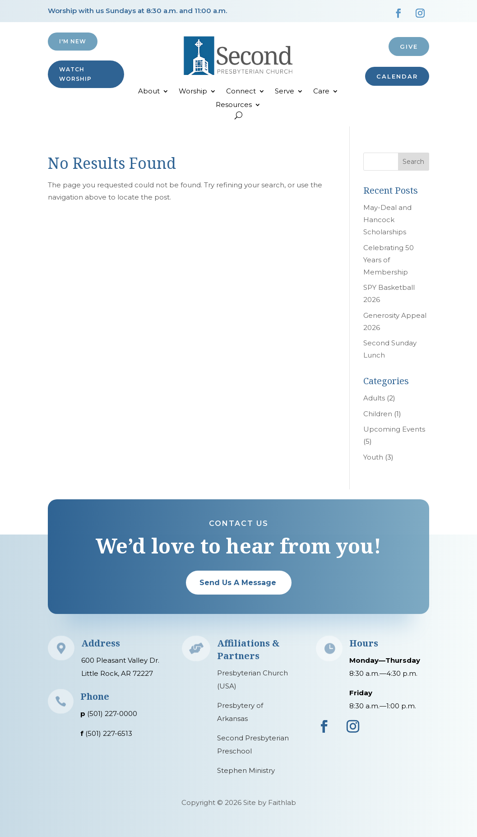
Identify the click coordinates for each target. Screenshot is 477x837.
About (149, 91)
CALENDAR (397, 76)
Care (321, 91)
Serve (284, 91)
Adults (374, 398)
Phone (94, 696)
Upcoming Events (394, 429)
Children (377, 413)
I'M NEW (72, 41)
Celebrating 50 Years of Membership (388, 259)
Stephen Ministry (246, 770)
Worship (193, 91)
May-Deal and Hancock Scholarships (387, 219)
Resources (234, 105)
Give (409, 46)
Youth (373, 457)
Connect (241, 91)
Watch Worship (75, 74)
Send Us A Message (237, 582)
